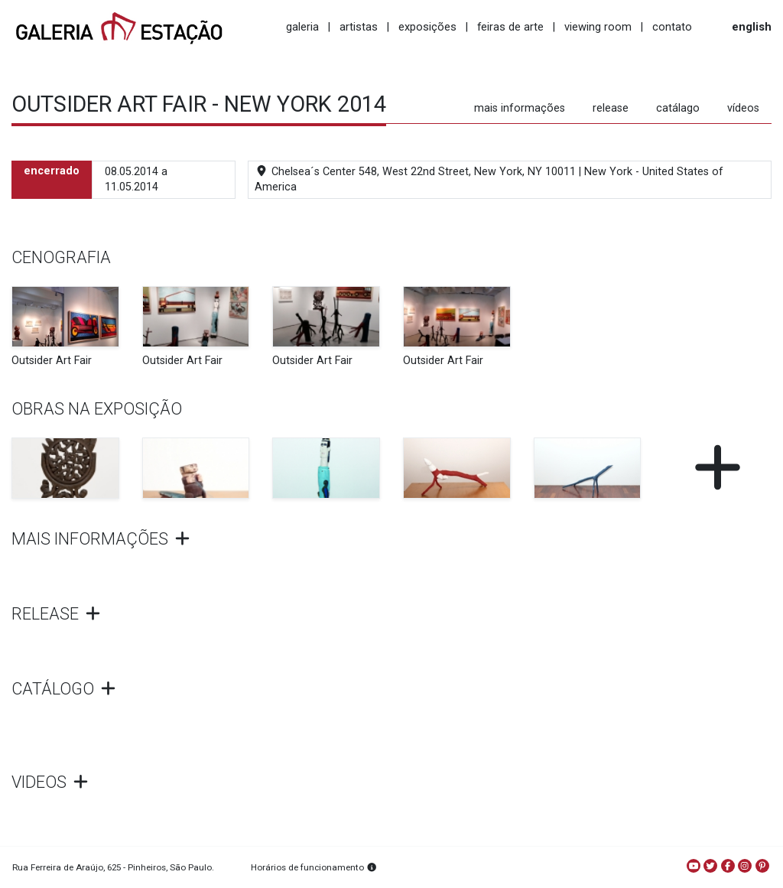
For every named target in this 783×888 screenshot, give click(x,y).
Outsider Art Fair (51, 360)
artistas (359, 27)
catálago (678, 108)
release (611, 108)
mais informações (519, 108)
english (752, 27)
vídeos (743, 108)
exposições (427, 27)
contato (672, 27)
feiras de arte (510, 27)
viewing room (598, 27)
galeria (302, 27)
